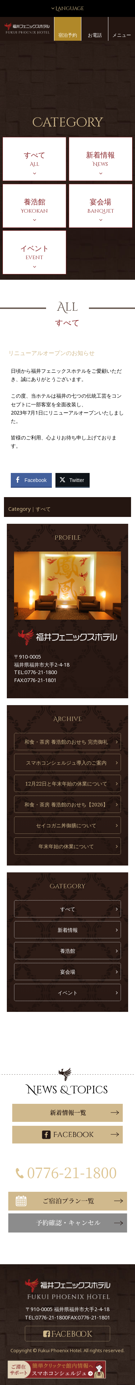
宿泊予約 (67, 35)
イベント (68, 992)
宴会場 (67, 971)
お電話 (95, 35)
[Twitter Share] (72, 480)
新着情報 (68, 929)
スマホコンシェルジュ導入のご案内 (66, 762)
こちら (51, 1252)
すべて (43, 508)
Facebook (71, 1334)
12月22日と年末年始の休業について (66, 783)
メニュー (121, 35)
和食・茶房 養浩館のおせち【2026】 (66, 804)
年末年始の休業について (66, 846)
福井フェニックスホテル (27, 28)
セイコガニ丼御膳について (66, 825)
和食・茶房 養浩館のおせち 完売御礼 (66, 741)
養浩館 (67, 950)
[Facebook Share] (31, 480)
